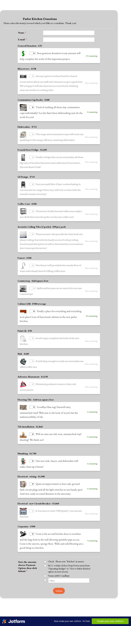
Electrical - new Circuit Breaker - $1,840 (38, 511)
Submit (59, 599)
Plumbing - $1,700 (27, 461)
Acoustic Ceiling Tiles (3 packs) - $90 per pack (42, 230)
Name (22, 32)
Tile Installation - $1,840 (30, 434)
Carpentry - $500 (26, 534)
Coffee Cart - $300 (27, 203)
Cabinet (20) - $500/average (32, 311)
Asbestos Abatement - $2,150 (33, 384)
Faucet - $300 (24, 266)
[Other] (45, 588)
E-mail (22, 39)
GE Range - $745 (26, 176)
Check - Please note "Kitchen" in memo (66, 569)
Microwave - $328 (27, 68)
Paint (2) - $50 (25, 338)
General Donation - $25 (30, 45)
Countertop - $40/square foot (33, 288)
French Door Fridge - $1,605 (32, 149)
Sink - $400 (23, 361)
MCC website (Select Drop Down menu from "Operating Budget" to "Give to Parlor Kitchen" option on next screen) (69, 576)
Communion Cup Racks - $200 (33, 99)
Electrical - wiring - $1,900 (31, 484)
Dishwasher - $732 (27, 126)
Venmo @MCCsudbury (59, 583)
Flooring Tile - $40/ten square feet (36, 407)
